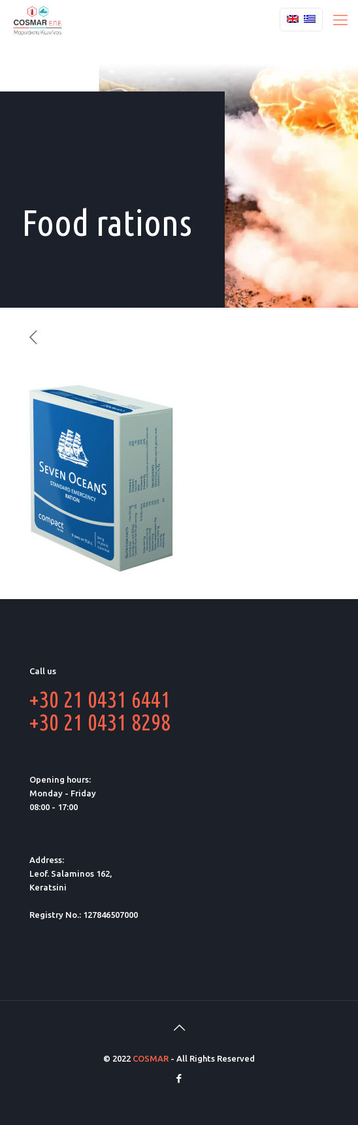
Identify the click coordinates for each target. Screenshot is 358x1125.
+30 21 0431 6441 (100, 699)
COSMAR (151, 1058)
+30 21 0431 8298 (100, 722)
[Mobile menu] (340, 19)
